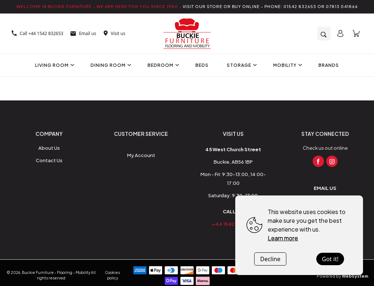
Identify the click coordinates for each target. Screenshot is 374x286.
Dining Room (110, 65)
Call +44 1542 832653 (37, 33)
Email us (83, 33)
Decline (270, 259)
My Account (141, 155)
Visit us (114, 33)
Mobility (286, 65)
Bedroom (162, 65)
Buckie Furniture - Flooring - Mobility (56, 272)
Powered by (342, 276)
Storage (241, 65)
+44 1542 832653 (233, 224)
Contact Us (49, 160)
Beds (202, 65)
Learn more (283, 238)
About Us (49, 148)
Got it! (330, 259)
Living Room (53, 65)
